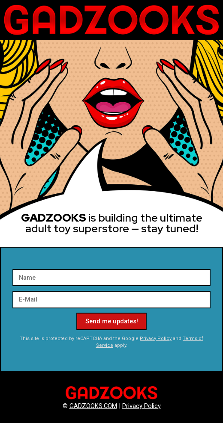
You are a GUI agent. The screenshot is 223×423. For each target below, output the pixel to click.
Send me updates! (111, 321)
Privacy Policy (156, 338)
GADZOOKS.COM (93, 406)
